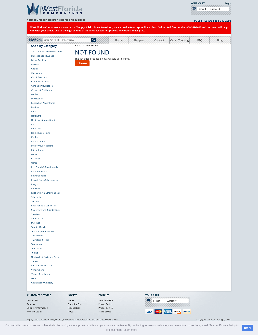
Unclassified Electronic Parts (45, 256)
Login (228, 3)
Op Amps (35, 158)
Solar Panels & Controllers (43, 205)
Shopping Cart (75, 304)
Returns (31, 304)
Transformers (37, 244)
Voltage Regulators (40, 274)
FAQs (70, 311)
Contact (159, 40)
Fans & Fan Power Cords (43, 102)
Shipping (139, 40)
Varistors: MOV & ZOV (41, 265)
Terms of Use (104, 311)
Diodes (34, 94)
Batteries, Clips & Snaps (42, 55)
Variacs (34, 261)
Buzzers (35, 64)
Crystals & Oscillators (41, 90)
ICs (32, 124)
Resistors (35, 188)
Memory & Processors (42, 145)
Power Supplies (38, 175)
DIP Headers (37, 98)
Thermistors (37, 235)
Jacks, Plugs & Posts (40, 132)
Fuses (34, 111)
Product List (74, 307)
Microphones (37, 149)
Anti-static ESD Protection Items (46, 51)
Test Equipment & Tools (42, 231)
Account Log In (34, 311)
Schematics (36, 197)
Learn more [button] (130, 329)
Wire (33, 278)
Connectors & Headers (42, 85)
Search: (35, 40)
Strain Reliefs (37, 218)
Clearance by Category (42, 282)
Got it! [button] (247, 328)
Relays (34, 184)
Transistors (36, 248)
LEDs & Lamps (38, 141)
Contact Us (32, 300)
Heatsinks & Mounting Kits (44, 120)
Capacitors (36, 72)
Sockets (35, 201)
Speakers (35, 214)
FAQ (199, 40)
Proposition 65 (105, 307)
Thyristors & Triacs (40, 239)
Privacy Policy (105, 304)
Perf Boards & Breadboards (44, 167)
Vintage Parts (37, 269)
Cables (34, 68)
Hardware (36, 115)
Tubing (34, 252)
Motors (35, 154)
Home (119, 40)
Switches (35, 222)
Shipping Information (37, 307)
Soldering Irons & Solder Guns (45, 209)
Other (34, 162)
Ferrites (35, 107)
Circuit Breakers (39, 77)
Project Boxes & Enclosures (44, 179)
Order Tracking (179, 40)
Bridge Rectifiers (39, 60)
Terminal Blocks (38, 227)
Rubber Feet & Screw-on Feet (45, 192)
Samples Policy (105, 300)
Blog (220, 40)
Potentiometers (39, 171)
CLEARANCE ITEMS (40, 81)
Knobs (34, 137)
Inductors (36, 128)
